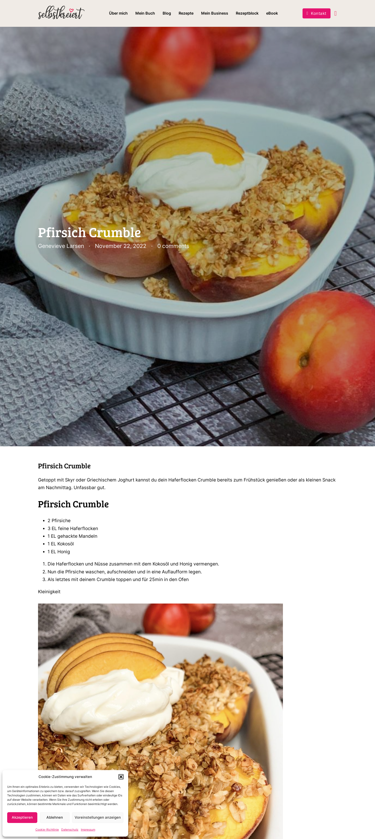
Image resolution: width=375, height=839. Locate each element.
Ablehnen (54, 817)
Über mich (118, 13)
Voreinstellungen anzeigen (98, 817)
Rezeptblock (247, 13)
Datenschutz (69, 829)
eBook (272, 13)
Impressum (88, 829)
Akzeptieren (22, 817)
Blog (167, 13)
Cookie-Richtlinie (47, 829)
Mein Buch (145, 13)
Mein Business (214, 13)
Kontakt (316, 13)
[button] (121, 776)
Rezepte (186, 13)
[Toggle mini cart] (335, 13)
